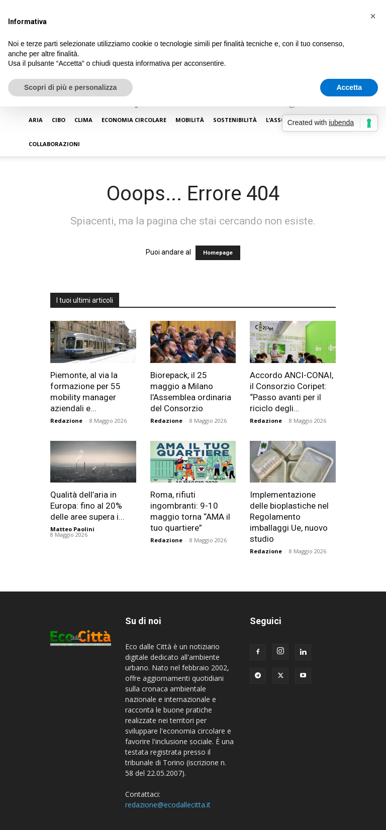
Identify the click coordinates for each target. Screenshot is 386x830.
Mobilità (189, 120)
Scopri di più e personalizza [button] (70, 87)
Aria (36, 120)
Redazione (66, 420)
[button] (373, 16)
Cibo (58, 120)
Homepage (218, 253)
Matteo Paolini (72, 529)
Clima (83, 120)
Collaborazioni (54, 144)
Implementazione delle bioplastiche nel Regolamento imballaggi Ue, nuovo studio (289, 517)
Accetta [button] (349, 87)
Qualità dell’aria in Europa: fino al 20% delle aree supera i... (87, 506)
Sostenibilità (235, 120)
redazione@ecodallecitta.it (168, 804)
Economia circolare (134, 120)
